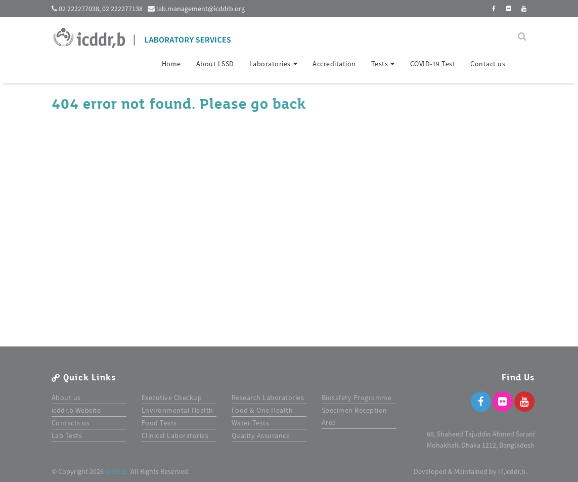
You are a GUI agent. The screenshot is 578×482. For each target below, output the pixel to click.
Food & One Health (262, 410)
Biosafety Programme (357, 397)
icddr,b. (117, 471)
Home (171, 63)
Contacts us (71, 422)
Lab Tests (67, 435)
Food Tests (159, 422)
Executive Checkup (172, 397)
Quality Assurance (261, 435)
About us (66, 397)
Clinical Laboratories (175, 435)
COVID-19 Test (433, 63)
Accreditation (334, 63)
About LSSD (215, 63)
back (289, 104)
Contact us (487, 63)
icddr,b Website (76, 410)
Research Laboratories (268, 397)
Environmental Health (177, 410)
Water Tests (251, 422)
